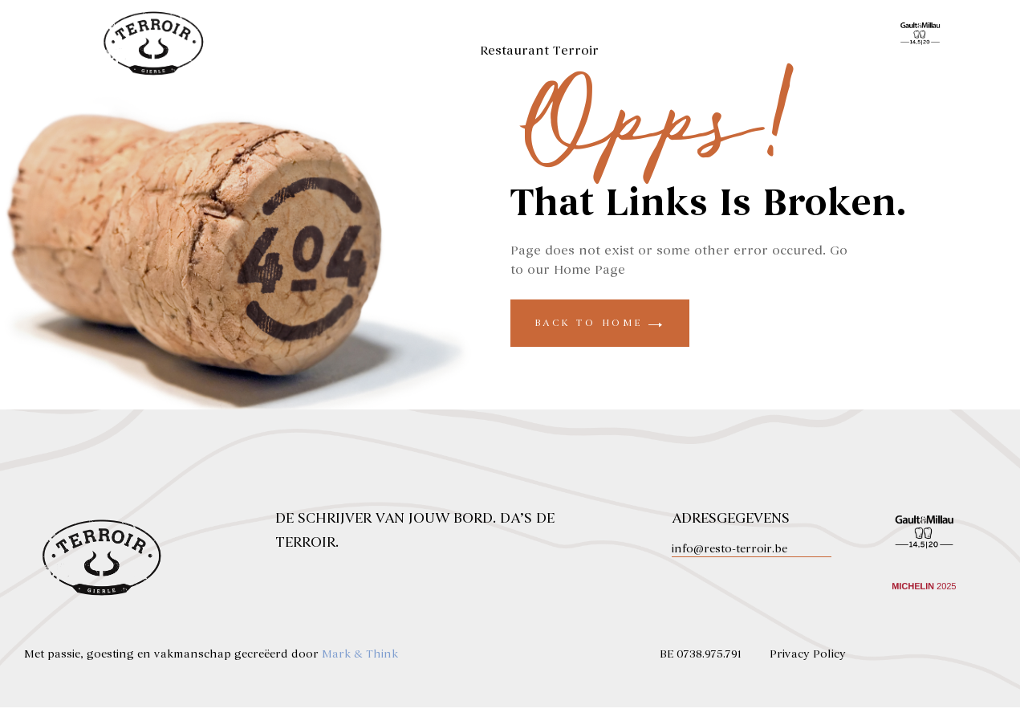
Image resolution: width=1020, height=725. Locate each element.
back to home (599, 340)
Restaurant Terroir (539, 51)
